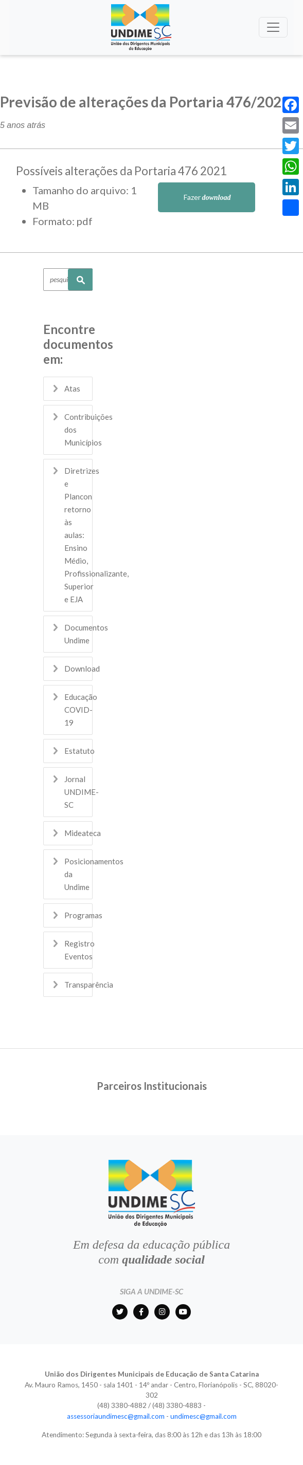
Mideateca (82, 833)
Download (82, 668)
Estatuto (79, 750)
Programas (83, 915)
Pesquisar (80, 279)
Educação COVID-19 (80, 709)
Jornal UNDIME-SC (81, 791)
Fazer (206, 197)
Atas (72, 388)
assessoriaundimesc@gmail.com (116, 1416)
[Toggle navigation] (273, 27)
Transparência (88, 984)
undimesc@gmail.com (203, 1416)
